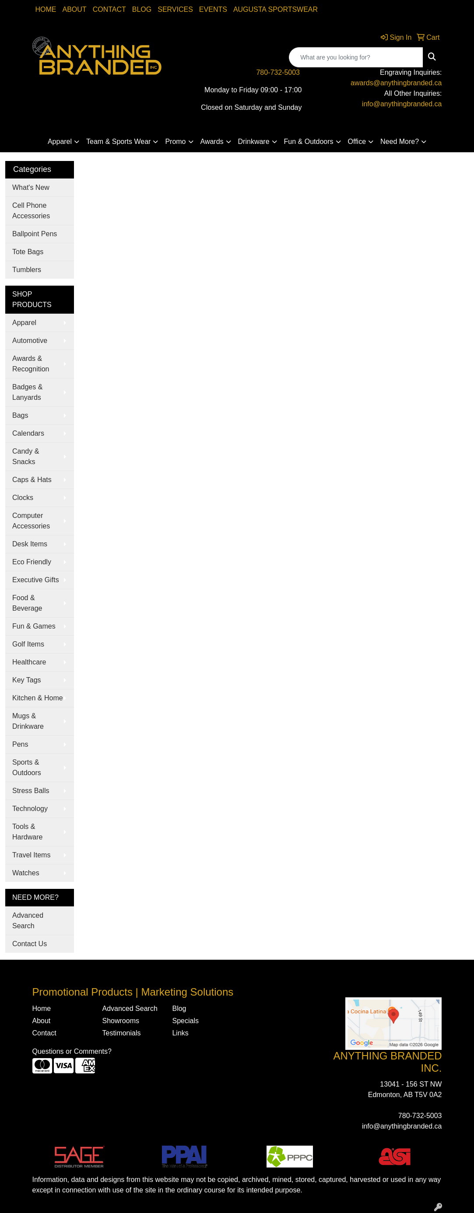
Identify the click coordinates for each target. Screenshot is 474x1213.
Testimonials (121, 1033)
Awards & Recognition (30, 364)
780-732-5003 (278, 72)
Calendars (28, 433)
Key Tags (26, 680)
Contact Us (29, 943)
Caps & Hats (32, 479)
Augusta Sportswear (275, 9)
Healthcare (29, 662)
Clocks (22, 497)
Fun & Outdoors (309, 141)
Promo (175, 141)
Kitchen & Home (37, 698)
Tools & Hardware (27, 832)
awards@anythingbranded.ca (396, 83)
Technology (30, 808)
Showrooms (120, 1020)
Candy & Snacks (25, 456)
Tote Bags (27, 251)
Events (213, 9)
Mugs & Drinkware (28, 721)
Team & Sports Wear (118, 141)
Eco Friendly (31, 562)
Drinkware (254, 141)
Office (357, 141)
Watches (25, 873)
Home (45, 9)
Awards (212, 141)
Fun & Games (34, 626)
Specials (185, 1020)
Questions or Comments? (72, 1051)
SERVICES (175, 9)
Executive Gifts (35, 580)
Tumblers (26, 269)
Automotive (29, 340)
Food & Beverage (27, 603)
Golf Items (28, 644)
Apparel (60, 141)
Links (180, 1033)
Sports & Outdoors (26, 767)
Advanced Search (27, 921)
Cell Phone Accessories (31, 211)
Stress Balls (30, 790)
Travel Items (31, 855)
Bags (20, 415)
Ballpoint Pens (34, 234)
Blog (141, 9)
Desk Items (29, 544)
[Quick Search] (356, 57)
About (75, 9)
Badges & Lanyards (27, 392)
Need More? (399, 141)
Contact (109, 9)
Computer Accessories (31, 521)
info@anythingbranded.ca (402, 104)
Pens (20, 744)
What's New (30, 187)
